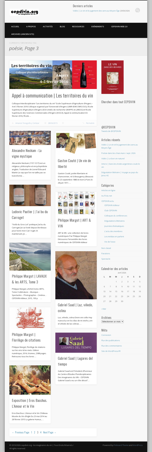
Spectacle (105, 258)
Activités (48, 26)
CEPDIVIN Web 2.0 (119, 26)
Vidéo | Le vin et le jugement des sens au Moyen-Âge (96, 10)
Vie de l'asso (109, 241)
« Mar (103, 308)
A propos (31, 26)
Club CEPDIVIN (110, 210)
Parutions (105, 253)
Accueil (15, 26)
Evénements (97, 26)
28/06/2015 (53, 123)
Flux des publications (110, 340)
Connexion (106, 335)
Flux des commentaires (111, 345)
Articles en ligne (108, 190)
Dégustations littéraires (114, 221)
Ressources (78, 26)
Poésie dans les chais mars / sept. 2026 (118, 153)
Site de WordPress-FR (111, 351)
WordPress (138, 445)
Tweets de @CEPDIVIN (111, 131)
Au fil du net (106, 195)
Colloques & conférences (115, 215)
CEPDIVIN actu (107, 201)
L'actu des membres (113, 231)
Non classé (106, 248)
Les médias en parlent (114, 236)
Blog (62, 26)
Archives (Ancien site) (22, 34)
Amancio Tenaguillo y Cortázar (27, 123)
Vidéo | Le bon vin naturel (113, 158)
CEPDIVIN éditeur (111, 205)
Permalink (90, 123)
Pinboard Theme (121, 445)
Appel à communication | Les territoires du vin (52, 95)
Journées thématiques (114, 226)
